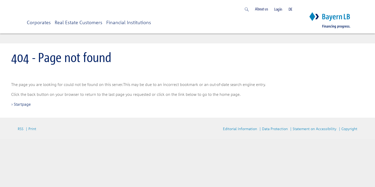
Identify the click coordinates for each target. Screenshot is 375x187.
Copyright (349, 128)
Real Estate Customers (78, 22)
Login (278, 9)
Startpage (22, 104)
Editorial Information (240, 128)
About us (261, 8)
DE (290, 9)
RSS (20, 128)
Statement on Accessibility (314, 128)
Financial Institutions (128, 22)
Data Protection (275, 128)
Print (32, 128)
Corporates (39, 22)
